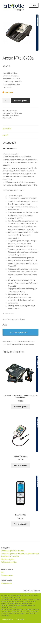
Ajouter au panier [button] (20, 407)
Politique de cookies (9, 562)
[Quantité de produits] (6, 100)
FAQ (2, 572)
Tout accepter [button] (20, 619)
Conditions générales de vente (12, 551)
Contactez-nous (7, 575)
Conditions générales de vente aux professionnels (20, 554)
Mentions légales (7, 559)
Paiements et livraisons (10, 556)
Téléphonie (18, 113)
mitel (10, 118)
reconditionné (14, 115)
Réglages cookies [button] (7, 619)
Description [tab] (7, 129)
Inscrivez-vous (6, 583)
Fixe (12, 113)
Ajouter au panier (20, 100)
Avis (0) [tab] (5, 135)
